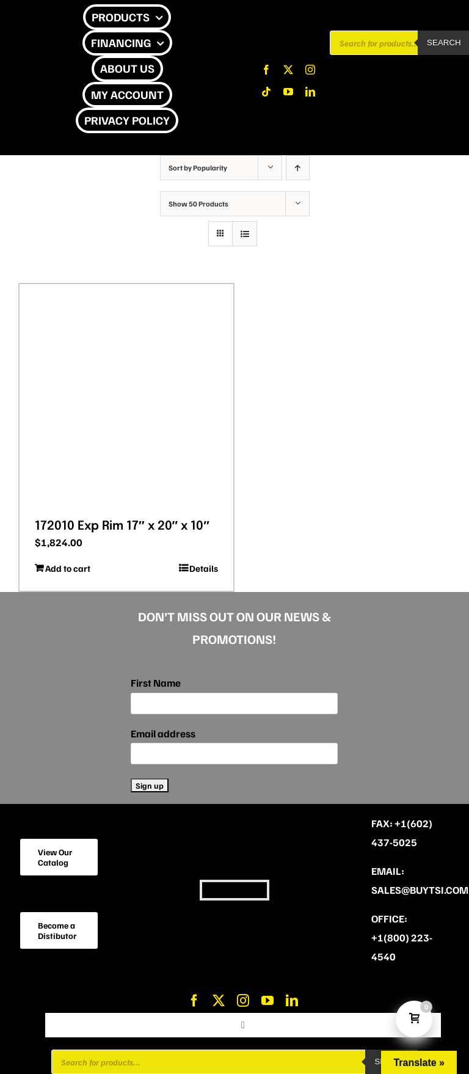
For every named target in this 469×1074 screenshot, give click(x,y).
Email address (163, 733)
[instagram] (310, 70)
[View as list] (244, 234)
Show (198, 203)
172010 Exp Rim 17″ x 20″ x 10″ (122, 526)
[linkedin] (310, 92)
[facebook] (266, 70)
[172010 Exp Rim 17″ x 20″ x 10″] (126, 397)
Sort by (198, 167)
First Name (156, 682)
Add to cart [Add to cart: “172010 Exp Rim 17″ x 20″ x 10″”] (67, 568)
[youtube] (288, 92)
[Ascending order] (298, 167)
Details (203, 568)
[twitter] (288, 70)
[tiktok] (266, 92)
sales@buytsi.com (419, 889)
